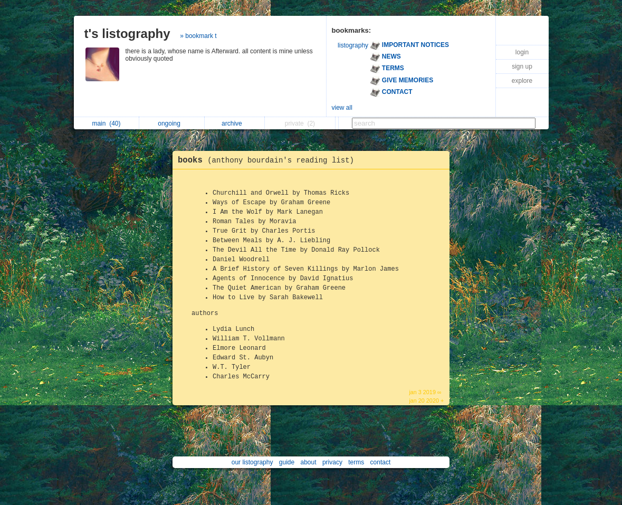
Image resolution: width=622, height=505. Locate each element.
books (268, 160)
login (522, 52)
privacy (332, 462)
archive (234, 123)
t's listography (127, 33)
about (309, 462)
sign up (522, 66)
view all (342, 107)
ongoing (172, 123)
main (106, 123)
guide (286, 462)
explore (522, 80)
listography (353, 45)
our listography (252, 462)
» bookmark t (198, 36)
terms (356, 462)
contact (380, 462)
